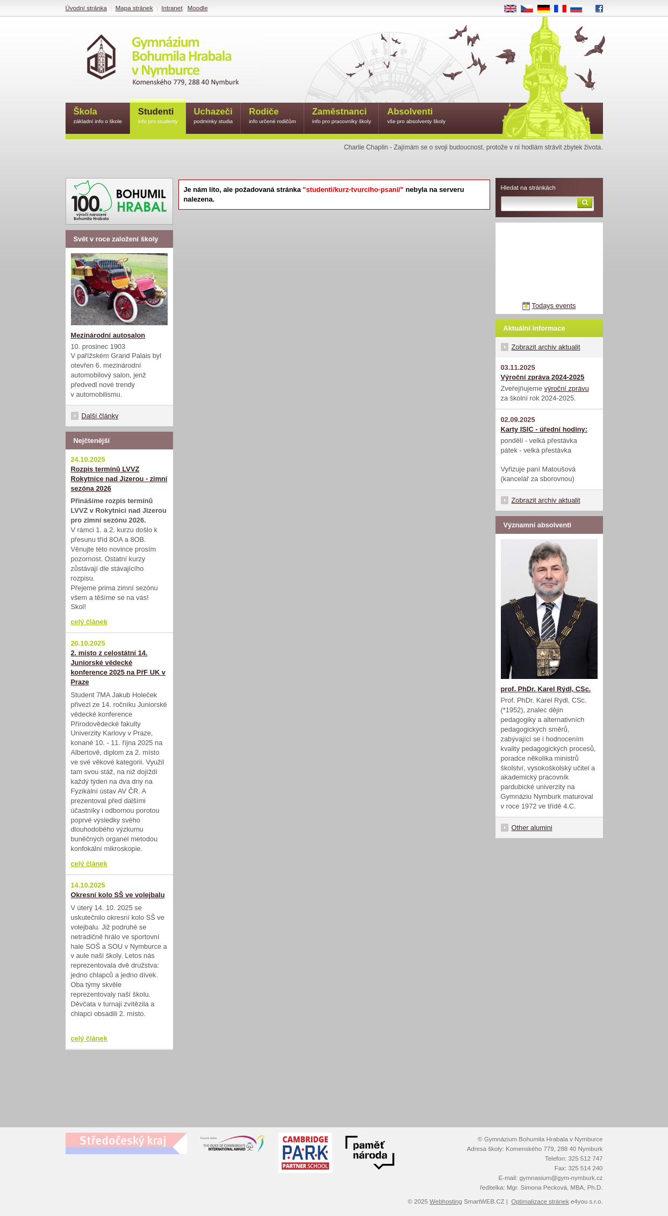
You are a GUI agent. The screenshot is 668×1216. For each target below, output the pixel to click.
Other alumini (532, 828)
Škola (98, 116)
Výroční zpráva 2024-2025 (543, 377)
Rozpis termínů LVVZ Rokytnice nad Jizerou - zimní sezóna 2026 (119, 478)
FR (563, 9)
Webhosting (445, 1201)
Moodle (198, 8)
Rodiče (272, 116)
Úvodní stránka (86, 8)
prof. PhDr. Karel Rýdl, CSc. (546, 689)
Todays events (554, 306)
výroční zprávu (566, 388)
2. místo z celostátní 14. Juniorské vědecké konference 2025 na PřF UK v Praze (118, 667)
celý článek (89, 622)
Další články (100, 416)
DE (547, 9)
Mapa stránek (134, 8)
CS (530, 9)
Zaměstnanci (341, 116)
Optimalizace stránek (540, 1201)
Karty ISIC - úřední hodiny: (544, 429)
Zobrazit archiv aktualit (546, 347)
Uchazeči (213, 116)
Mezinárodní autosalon (108, 335)
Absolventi (416, 116)
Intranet (171, 8)
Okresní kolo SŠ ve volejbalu (118, 895)
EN (513, 9)
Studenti (158, 116)
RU (580, 9)
